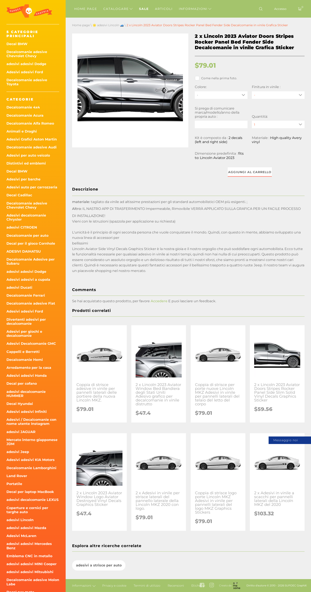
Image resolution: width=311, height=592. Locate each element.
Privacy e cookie (114, 585)
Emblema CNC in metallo (29, 556)
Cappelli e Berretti (23, 352)
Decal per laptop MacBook (30, 492)
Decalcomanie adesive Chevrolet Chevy (26, 54)
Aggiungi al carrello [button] (249, 172)
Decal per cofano (21, 383)
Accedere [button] (159, 301)
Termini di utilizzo (147, 585)
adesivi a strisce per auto (99, 565)
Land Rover (16, 476)
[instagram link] (211, 585)
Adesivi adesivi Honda (26, 376)
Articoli (164, 9)
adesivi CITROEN (21, 227)
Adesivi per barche (23, 179)
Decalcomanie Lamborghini (31, 468)
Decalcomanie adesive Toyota (26, 82)
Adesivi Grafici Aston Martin (31, 139)
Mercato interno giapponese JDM (31, 442)
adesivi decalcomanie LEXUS (32, 500)
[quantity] (278, 124)
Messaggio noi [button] (285, 440)
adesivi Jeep (17, 452)
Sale (144, 9)
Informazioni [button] (195, 9)
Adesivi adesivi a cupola (28, 280)
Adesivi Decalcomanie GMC (31, 344)
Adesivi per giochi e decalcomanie (24, 334)
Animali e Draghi (21, 131)
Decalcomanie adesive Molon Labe (32, 582)
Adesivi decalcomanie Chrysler (26, 217)
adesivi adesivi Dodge (26, 64)
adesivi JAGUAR (21, 432)
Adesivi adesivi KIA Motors (30, 460)
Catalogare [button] (118, 9)
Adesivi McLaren (21, 536)
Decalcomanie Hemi (24, 360)
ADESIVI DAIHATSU (23, 251)
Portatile (14, 484)
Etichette (198, 585)
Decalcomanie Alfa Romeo (30, 123)
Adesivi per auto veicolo (28, 155)
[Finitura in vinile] (278, 95)
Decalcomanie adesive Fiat (30, 303)
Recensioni (176, 585)
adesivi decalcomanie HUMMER (26, 394)
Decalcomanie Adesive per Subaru (30, 261)
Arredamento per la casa (28, 368)
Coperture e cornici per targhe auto (27, 510)
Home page (85, 9)
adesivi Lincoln (20, 520)
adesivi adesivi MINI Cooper (31, 564)
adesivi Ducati (19, 287)
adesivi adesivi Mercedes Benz (29, 546)
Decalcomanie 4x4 (23, 107)
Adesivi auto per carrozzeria (31, 187)
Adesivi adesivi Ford (24, 72)
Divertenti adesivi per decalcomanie (26, 321)
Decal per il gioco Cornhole (30, 243)
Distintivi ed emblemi (26, 163)
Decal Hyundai (19, 404)
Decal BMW (17, 44)
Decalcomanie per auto (27, 235)
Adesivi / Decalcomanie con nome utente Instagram (31, 422)
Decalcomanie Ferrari (25, 295)
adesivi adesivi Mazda (26, 528)
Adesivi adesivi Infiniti (26, 412)
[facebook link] (202, 585)
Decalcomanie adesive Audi (31, 147)
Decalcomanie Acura (24, 115)
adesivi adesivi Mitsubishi (29, 572)
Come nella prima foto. (216, 78)
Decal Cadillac (19, 195)
